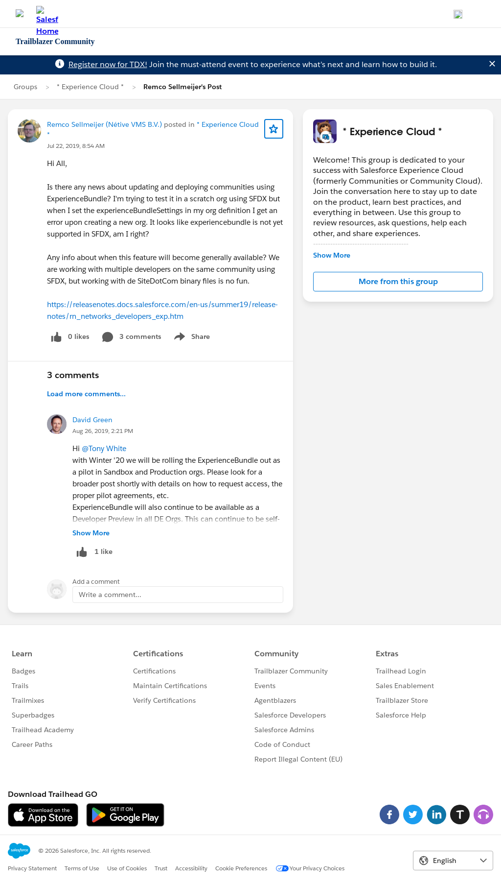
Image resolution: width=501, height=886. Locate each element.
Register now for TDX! (107, 64)
